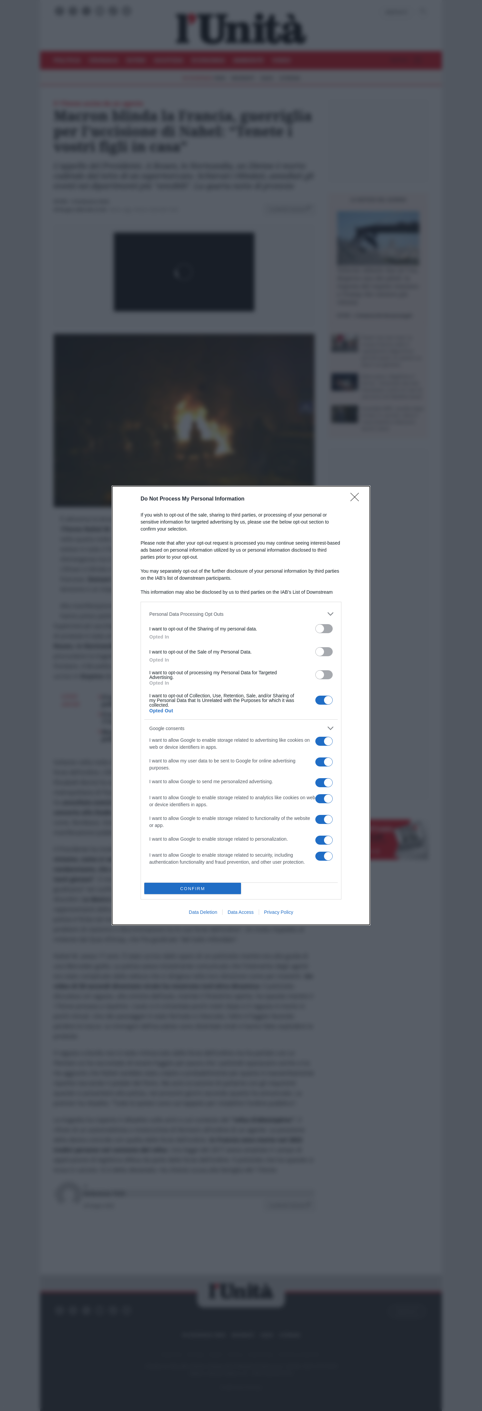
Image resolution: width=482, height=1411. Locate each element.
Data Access (241, 912)
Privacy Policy (278, 912)
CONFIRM (192, 888)
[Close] (356, 499)
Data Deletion (203, 912)
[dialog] (241, 705)
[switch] (324, 628)
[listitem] (241, 613)
